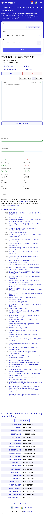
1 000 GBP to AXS (15, 447)
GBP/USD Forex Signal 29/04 (18, 302)
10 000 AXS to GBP (14, 498)
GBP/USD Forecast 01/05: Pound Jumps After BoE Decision (24, 244)
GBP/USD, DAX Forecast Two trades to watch (24, 267)
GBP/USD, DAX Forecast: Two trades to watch (24, 265)
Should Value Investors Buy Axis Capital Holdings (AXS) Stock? (22, 229)
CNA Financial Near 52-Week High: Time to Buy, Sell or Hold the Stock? (25, 370)
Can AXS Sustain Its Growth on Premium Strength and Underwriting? (22, 379)
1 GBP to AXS (16, 424)
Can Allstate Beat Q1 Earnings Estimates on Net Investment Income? (25, 357)
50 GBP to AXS (16, 437)
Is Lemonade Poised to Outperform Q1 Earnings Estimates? (25, 305)
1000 (38, 27)
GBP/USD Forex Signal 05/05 (18, 217)
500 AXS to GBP (15, 482)
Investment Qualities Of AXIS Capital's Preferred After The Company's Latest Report (25, 220)
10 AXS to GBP (16, 469)
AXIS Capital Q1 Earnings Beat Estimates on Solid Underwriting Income (23, 261)
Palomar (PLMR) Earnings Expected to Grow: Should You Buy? (24, 324)
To (3, 39)
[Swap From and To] (39, 43)
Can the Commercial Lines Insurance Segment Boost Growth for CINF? (24, 395)
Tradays (15, 507)
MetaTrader (26, 507)
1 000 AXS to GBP (15, 485)
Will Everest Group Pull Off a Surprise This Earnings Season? (23, 320)
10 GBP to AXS (16, 431)
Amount (5, 23)
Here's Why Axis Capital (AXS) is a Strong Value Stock (25, 225)
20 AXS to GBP (16, 472)
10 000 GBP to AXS (14, 459)
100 (35, 27)
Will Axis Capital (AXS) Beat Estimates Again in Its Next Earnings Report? (25, 383)
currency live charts (13, 205)
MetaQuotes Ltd (27, 511)
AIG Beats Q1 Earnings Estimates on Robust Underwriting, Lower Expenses (24, 240)
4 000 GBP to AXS (15, 453)
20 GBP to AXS (16, 434)
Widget (26, 66)
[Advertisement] (22, 130)
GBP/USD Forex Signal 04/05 (18, 232)
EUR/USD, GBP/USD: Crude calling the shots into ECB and (25, 286)
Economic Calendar (10, 69)
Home (15, 504)
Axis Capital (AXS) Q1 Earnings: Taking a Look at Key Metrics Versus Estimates (25, 281)
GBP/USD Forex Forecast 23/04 (19, 360)
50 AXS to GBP (16, 475)
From (4, 31)
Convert (22, 49)
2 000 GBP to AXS (15, 450)
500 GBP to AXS (15, 444)
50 (31, 27)
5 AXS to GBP (16, 466)
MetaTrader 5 (28, 69)
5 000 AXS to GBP (15, 495)
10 (29, 27)
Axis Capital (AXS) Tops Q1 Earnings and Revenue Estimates (22, 298)
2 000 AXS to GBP (15, 488)
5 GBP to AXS (16, 428)
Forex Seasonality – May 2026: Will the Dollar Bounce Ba (24, 248)
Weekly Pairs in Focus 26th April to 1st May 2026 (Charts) (25, 340)
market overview (24, 201)
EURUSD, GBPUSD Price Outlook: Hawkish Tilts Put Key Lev (25, 214)
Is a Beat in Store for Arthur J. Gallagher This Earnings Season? (24, 312)
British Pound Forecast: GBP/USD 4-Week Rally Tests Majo (24, 273)
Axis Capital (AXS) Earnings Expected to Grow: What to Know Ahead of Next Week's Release (24, 363)
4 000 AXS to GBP (15, 491)
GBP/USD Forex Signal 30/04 (18, 270)
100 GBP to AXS (15, 440)
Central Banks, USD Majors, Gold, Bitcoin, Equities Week (23, 331)
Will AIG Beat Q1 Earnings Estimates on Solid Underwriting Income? (24, 316)
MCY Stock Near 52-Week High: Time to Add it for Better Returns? (24, 374)
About (21, 504)
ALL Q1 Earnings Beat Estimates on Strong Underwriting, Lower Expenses (23, 257)
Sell (32, 73)
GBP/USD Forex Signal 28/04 (18, 308)
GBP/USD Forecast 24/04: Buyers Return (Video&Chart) (22, 352)
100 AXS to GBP (15, 479)
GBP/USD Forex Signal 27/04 (18, 328)
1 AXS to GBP (16, 463)
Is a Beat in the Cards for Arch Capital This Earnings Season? (23, 348)
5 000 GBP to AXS (15, 456)
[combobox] (22, 35)
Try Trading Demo (22, 420)
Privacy (28, 504)
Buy (11, 73)
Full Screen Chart (22, 123)
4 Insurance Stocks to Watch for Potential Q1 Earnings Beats (24, 344)
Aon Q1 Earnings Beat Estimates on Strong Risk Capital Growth (25, 236)
